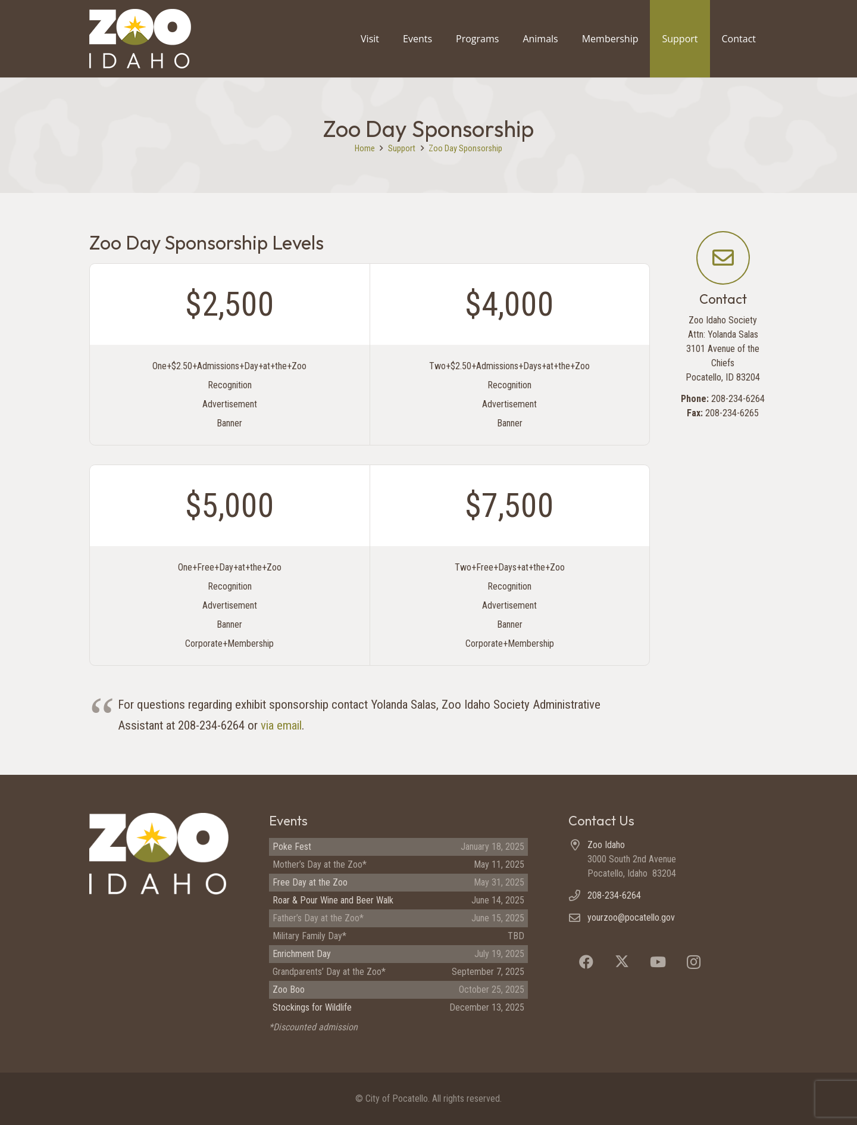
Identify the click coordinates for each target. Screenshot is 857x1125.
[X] (622, 962)
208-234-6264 (614, 895)
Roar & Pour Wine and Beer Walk (333, 900)
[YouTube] (657, 962)
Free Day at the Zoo (310, 882)
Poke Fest (292, 846)
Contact (723, 299)
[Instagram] (693, 962)
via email (281, 725)
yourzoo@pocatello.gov (631, 917)
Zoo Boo (289, 989)
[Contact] (723, 258)
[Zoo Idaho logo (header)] (140, 38)
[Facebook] (586, 962)
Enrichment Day (302, 953)
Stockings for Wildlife (312, 1007)
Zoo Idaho (606, 844)
